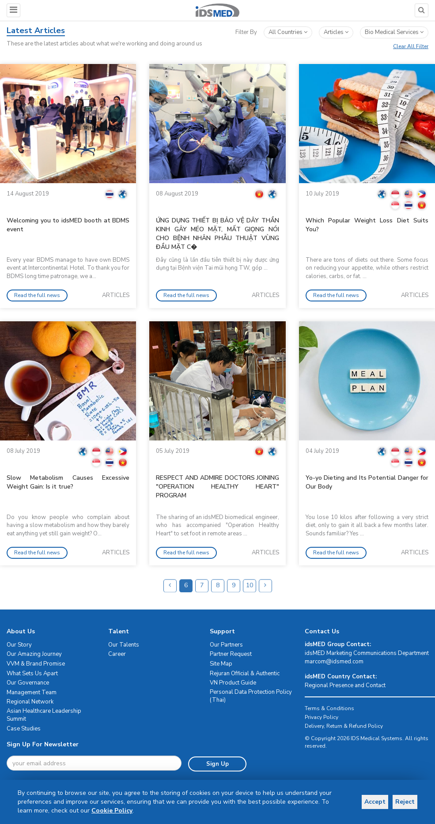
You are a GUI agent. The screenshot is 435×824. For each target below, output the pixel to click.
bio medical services (394, 32)
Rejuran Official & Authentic (245, 673)
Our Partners (226, 645)
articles (336, 32)
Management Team (32, 692)
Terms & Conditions (329, 708)
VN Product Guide (233, 683)
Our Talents (123, 645)
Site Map (221, 664)
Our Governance (28, 683)
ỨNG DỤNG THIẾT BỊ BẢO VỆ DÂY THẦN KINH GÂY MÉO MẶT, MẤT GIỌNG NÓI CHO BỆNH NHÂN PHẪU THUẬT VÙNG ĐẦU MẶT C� (217, 233)
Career (117, 654)
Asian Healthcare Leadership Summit (44, 715)
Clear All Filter (410, 46)
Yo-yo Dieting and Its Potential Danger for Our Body (367, 482)
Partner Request (231, 654)
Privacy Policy (321, 717)
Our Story (19, 645)
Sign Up (217, 764)
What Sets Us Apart (32, 673)
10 (249, 602)
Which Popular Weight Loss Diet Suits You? (367, 224)
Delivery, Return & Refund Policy (344, 726)
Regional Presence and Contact (345, 685)
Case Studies (24, 729)
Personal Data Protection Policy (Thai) (251, 696)
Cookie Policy (95, 810)
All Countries (288, 32)
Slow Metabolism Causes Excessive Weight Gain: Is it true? (68, 482)
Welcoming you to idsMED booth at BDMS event (68, 224)
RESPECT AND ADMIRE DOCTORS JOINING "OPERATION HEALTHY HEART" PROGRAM (217, 487)
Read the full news (37, 295)
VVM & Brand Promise (36, 664)
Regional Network (30, 702)
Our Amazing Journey (34, 654)
